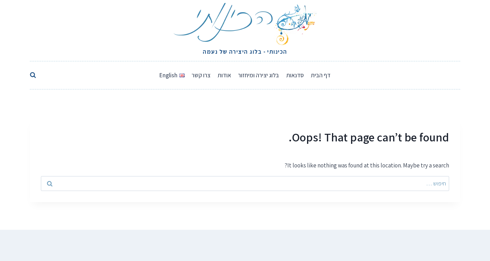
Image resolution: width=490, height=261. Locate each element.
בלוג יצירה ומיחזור (258, 75)
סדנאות (295, 75)
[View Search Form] (34, 75)
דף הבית (321, 75)
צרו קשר (201, 75)
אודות (224, 75)
